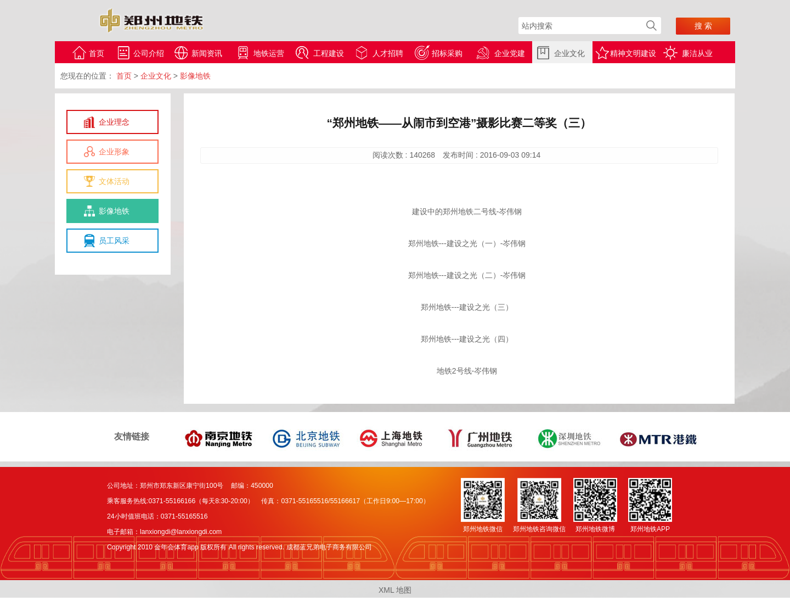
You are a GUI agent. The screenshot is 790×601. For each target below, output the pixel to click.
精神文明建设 (633, 53)
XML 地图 (395, 590)
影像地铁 (114, 211)
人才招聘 (388, 53)
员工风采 (114, 240)
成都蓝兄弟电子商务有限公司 (329, 547)
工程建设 (328, 53)
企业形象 (114, 151)
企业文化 (569, 53)
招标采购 (447, 53)
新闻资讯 (206, 53)
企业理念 (114, 122)
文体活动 (114, 181)
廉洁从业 (697, 53)
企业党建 (509, 53)
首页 (96, 53)
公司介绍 (148, 53)
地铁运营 (268, 53)
